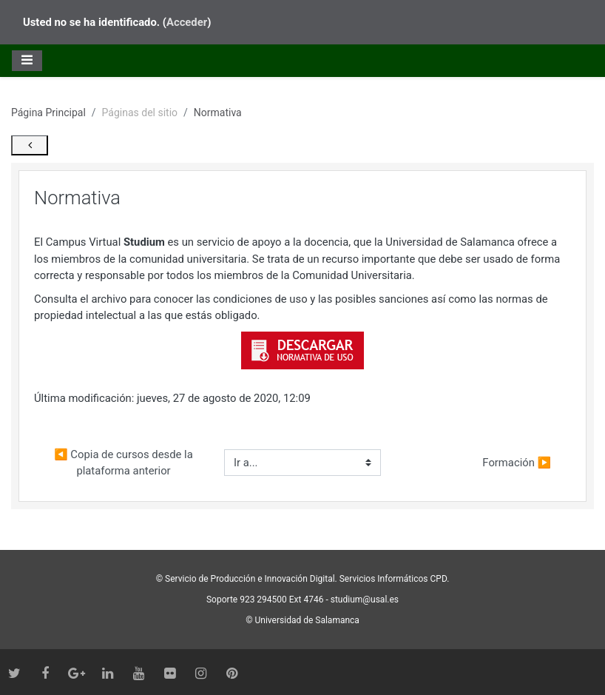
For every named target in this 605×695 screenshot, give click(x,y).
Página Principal (48, 108)
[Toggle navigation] (27, 56)
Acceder (186, 20)
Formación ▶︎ (516, 483)
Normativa (218, 108)
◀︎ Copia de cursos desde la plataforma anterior (209, 483)
